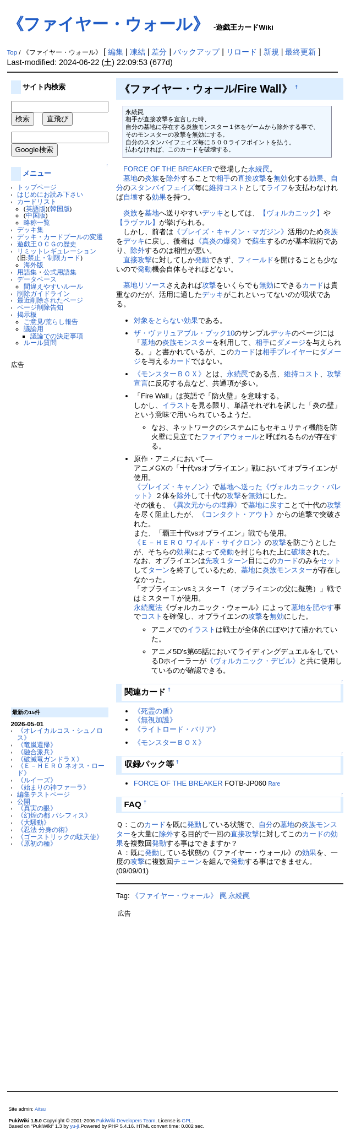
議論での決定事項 (56, 335)
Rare (274, 784)
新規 (271, 51)
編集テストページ (43, 794)
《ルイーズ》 (37, 779)
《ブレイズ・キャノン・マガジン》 (230, 232)
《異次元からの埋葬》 (205, 505)
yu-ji (74, 1126)
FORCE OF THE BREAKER (167, 169)
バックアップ (196, 51)
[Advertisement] (55, 534)
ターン (237, 560)
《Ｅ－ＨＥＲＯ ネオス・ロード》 (61, 769)
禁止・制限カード (54, 257)
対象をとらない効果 (166, 320)
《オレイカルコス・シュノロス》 (60, 734)
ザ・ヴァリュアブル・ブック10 (184, 333)
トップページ (37, 187)
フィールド (255, 260)
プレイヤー (295, 352)
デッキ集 (30, 229)
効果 (316, 178)
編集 (115, 51)
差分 (159, 51)
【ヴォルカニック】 (291, 213)
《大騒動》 (33, 822)
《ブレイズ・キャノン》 (173, 487)
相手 (223, 178)
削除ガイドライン (43, 293)
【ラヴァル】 (137, 222)
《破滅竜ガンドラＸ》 (50, 759)
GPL (186, 1120)
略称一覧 (37, 222)
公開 (23, 801)
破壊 (298, 552)
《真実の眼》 (37, 808)
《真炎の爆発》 (220, 241)
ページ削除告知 (40, 307)
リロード (241, 51)
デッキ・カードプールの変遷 (60, 236)
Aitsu (40, 1109)
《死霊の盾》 (155, 711)
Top (12, 52)
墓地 (130, 178)
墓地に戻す (266, 505)
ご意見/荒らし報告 (51, 321)
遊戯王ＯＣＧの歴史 (46, 243)
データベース (37, 279)
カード (313, 285)
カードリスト (37, 201)
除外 (173, 178)
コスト (151, 616)
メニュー (37, 173)
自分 (266, 824)
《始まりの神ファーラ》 (53, 787)
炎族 (152, 178)
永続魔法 (148, 607)
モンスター (194, 342)
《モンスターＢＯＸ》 (169, 374)
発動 (202, 260)
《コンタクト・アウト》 (237, 514)
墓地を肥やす (312, 607)
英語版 (36, 208)
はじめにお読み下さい (50, 194)
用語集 (27, 271)
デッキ (212, 213)
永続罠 (259, 169)
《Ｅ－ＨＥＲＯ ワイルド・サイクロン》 (199, 542)
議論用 (33, 328)
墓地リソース (144, 285)
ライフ (277, 187)
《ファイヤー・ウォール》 (108, 24)
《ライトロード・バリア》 (177, 729)
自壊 (130, 197)
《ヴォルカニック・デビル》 (252, 661)
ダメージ (291, 342)
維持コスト (227, 187)
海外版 (33, 264)
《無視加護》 (155, 720)
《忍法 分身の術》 (44, 829)
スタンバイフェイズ (162, 187)
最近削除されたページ (50, 300)
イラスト (176, 405)
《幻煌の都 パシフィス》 (54, 815)
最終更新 (300, 51)
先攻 (212, 560)
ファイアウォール (230, 437)
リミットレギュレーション (56, 251)
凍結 (137, 51)
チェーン (187, 861)
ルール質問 (40, 342)
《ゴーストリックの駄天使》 (60, 836)
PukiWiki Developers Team (126, 1120)
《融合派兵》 (37, 751)
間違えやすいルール (53, 286)
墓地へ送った (241, 487)
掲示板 (27, 314)
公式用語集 (59, 271)
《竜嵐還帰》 (37, 744)
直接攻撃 (252, 178)
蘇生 (259, 241)
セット (330, 560)
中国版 (36, 215)
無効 (280, 178)
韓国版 (60, 208)
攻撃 (209, 285)
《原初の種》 (37, 843)
